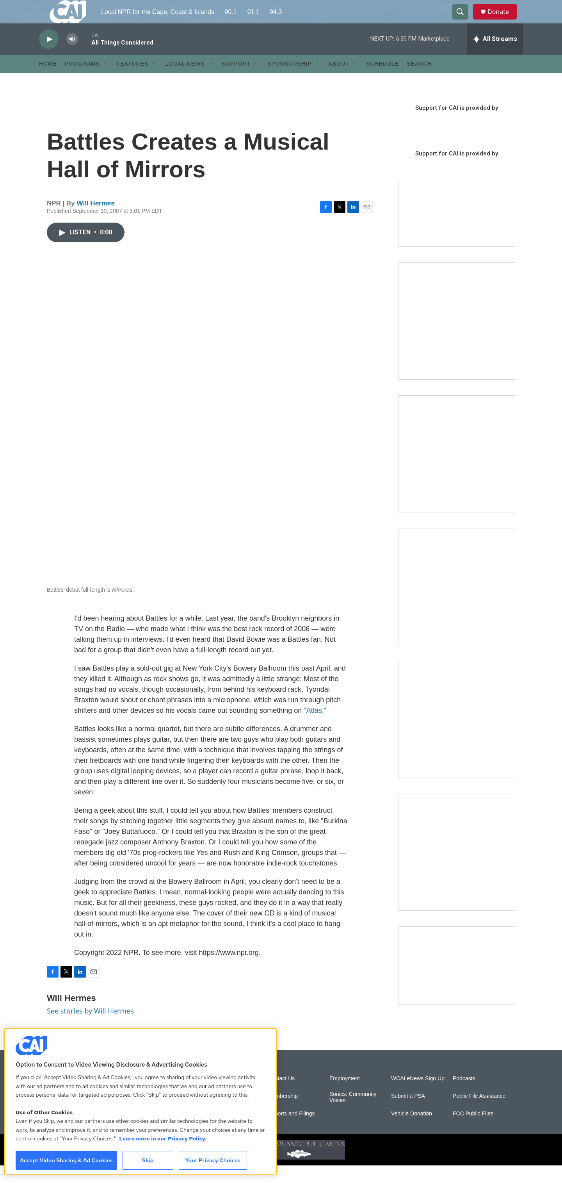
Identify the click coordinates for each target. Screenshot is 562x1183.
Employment (344, 1096)
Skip (148, 1160)
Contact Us (281, 1096)
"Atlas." (315, 728)
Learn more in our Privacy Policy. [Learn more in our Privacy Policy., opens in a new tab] (162, 1138)
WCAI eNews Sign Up (418, 1096)
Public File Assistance (479, 1114)
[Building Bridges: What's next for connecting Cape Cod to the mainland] (456, 737)
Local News (185, 81)
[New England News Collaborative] (456, 870)
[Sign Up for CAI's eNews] (456, 471)
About (339, 81)
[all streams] (495, 56)
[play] (49, 56)
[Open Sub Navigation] (106, 81)
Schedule (382, 81)
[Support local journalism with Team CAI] (456, 231)
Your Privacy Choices (212, 1160)
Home (48, 81)
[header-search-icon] (463, 21)
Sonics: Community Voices (353, 1115)
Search (419, 81)
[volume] (72, 57)
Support (236, 81)
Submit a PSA (408, 1114)
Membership (283, 1114)
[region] (140, 1101)
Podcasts (464, 1096)
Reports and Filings (291, 1131)
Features (133, 81)
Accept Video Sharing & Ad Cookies (66, 1160)
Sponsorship (289, 81)
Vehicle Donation (411, 1131)
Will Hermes (96, 221)
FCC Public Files (473, 1131)
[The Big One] (456, 604)
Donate (503, 20)
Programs (82, 81)
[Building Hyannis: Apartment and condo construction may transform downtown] (456, 983)
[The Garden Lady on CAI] (456, 338)
